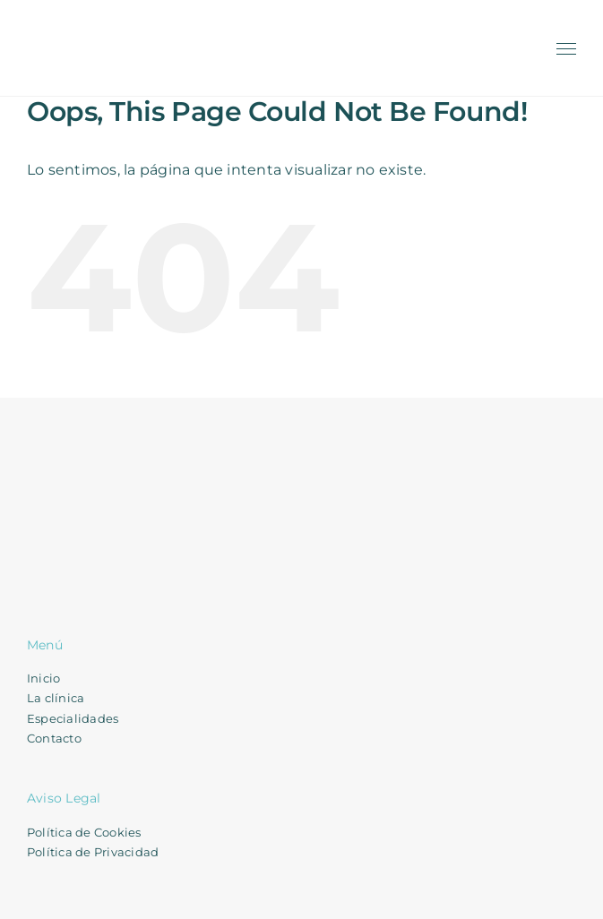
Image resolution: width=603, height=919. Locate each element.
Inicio (43, 678)
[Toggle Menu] (566, 49)
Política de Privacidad (93, 852)
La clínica (55, 698)
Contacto (54, 738)
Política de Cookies (84, 832)
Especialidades (72, 718)
